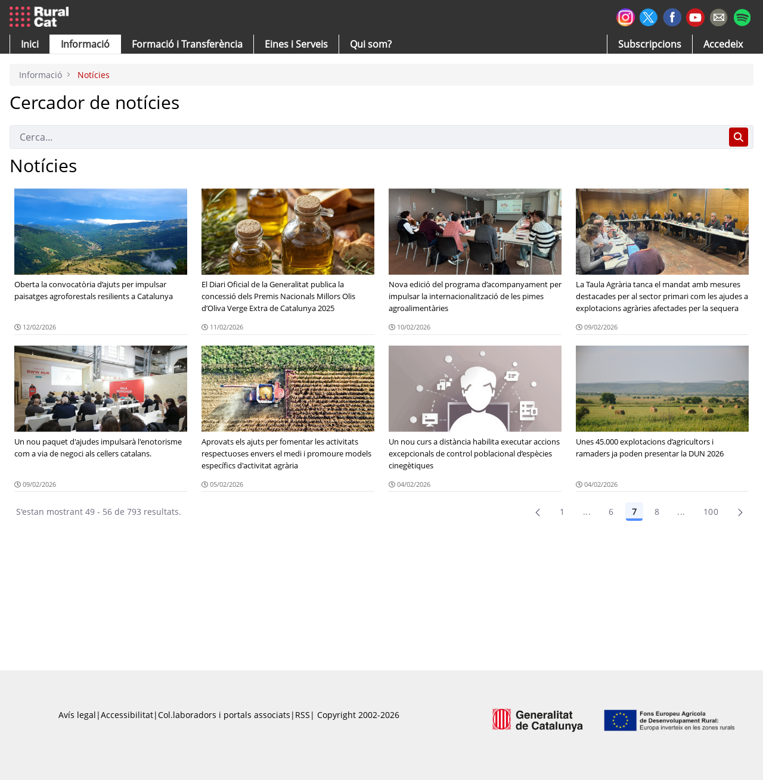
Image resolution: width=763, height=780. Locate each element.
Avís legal (77, 714)
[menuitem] (187, 44)
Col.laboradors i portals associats (224, 714)
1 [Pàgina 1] (562, 511)
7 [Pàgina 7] (634, 511)
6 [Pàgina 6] (611, 511)
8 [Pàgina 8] (657, 511)
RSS (302, 714)
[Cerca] (367, 137)
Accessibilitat (127, 714)
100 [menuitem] (710, 511)
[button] (29, 44)
